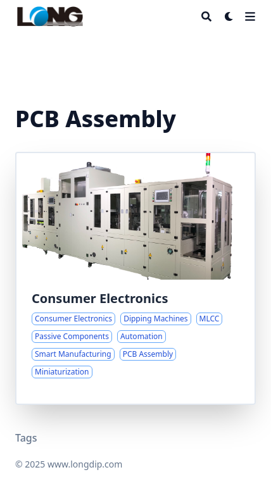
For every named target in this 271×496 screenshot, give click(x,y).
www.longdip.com (84, 464)
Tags (26, 438)
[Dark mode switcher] (229, 16)
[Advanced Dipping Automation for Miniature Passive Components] (135, 278)
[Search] (206, 16)
